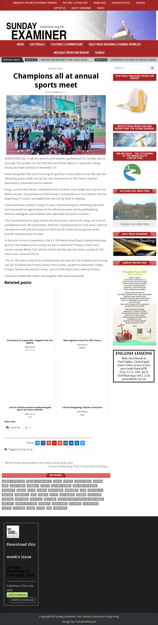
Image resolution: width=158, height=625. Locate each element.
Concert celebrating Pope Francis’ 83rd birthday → (79, 466)
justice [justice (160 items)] (54, 494)
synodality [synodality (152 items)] (44, 503)
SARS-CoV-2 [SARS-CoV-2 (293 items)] (8, 503)
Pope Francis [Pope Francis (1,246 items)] (22, 499)
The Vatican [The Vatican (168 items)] (19, 508)
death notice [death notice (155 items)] (8, 490)
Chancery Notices (121, 2)
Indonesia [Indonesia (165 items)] (43, 494)
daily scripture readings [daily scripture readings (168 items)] (85, 485)
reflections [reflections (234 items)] (50, 499)
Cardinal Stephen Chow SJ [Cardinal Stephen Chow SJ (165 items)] (39, 481)
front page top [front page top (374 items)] (95, 490)
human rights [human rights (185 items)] (21, 494)
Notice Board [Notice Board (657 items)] (94, 494)
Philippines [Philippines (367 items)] (8, 499)
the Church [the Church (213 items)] (75, 503)
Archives (140, 2)
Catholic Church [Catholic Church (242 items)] (83, 481)
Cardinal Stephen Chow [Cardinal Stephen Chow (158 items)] (13, 481)
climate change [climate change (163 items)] (18, 485)
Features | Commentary (67, 44)
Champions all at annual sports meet (56, 80)
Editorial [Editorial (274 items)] (42, 490)
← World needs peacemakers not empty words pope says (37, 463)
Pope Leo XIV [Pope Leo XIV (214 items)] (36, 499)
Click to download (17, 595)
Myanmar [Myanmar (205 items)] (81, 494)
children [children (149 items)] (98, 481)
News (20, 44)
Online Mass (100, 2)
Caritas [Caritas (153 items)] (57, 481)
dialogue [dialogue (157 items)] (21, 490)
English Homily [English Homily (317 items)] (56, 490)
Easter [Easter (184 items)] (31, 490)
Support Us (60, 8)
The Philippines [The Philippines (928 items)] (90, 503)
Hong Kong (56, 68)
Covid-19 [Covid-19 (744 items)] (45, 485)
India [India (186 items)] (33, 494)
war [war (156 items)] (49, 508)
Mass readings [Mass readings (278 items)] (67, 494)
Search (100, 8)
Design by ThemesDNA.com (79, 621)
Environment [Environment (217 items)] (71, 490)
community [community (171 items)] (33, 485)
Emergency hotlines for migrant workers (35, 2)
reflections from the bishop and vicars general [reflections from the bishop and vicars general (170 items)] (81, 499)
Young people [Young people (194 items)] (60, 508)
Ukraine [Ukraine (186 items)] (30, 508)
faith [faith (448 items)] (83, 490)
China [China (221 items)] (5, 485)
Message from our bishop (71, 52)
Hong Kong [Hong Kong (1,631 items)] (7, 494)
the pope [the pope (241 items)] (7, 508)
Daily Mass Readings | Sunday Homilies (115, 44)
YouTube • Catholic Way (75, 2)
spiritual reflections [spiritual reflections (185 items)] (26, 503)
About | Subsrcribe (81, 8)
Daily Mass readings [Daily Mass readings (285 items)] (61, 485)
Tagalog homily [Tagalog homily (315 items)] (60, 503)
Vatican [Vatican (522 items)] (40, 508)
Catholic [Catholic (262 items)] (68, 481)
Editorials (37, 44)
